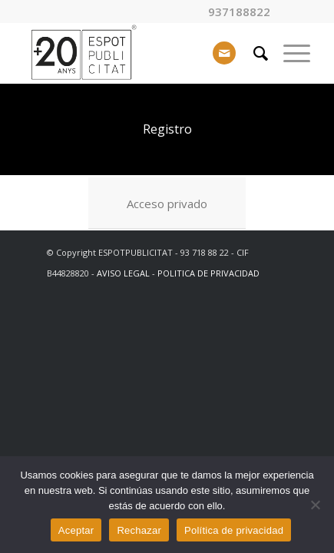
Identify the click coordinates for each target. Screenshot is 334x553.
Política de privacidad (233, 530)
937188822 (239, 12)
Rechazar (139, 530)
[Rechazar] (314, 504)
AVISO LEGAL (123, 273)
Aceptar (76, 530)
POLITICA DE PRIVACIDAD (208, 273)
